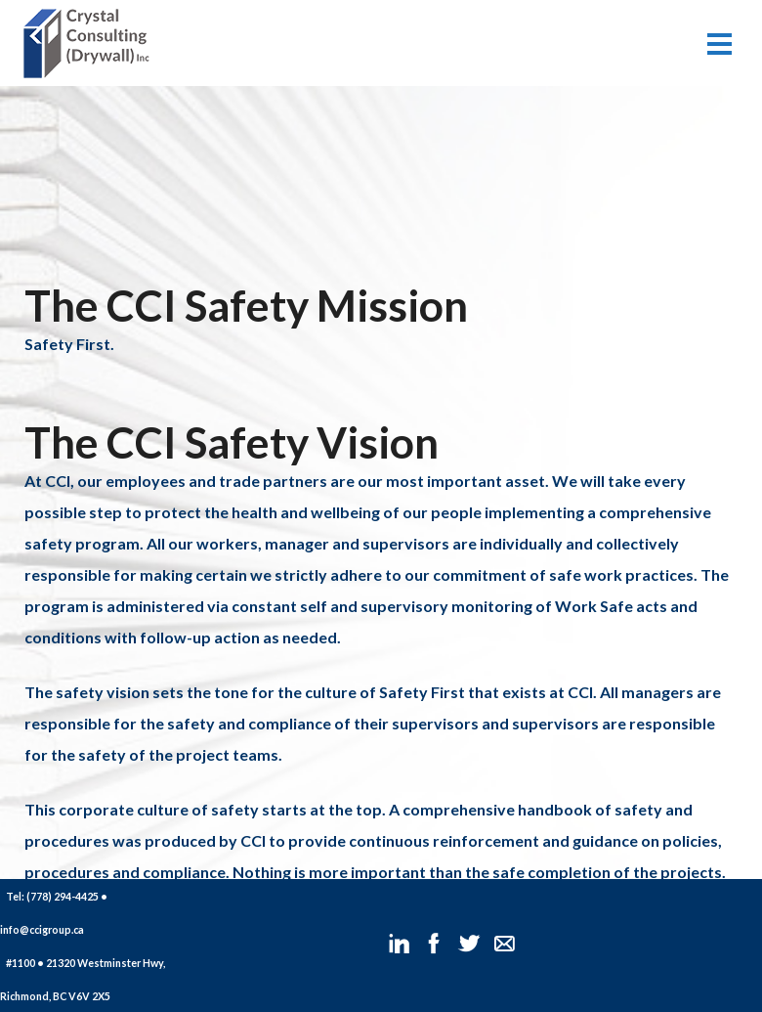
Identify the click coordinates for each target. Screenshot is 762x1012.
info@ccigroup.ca (42, 929)
